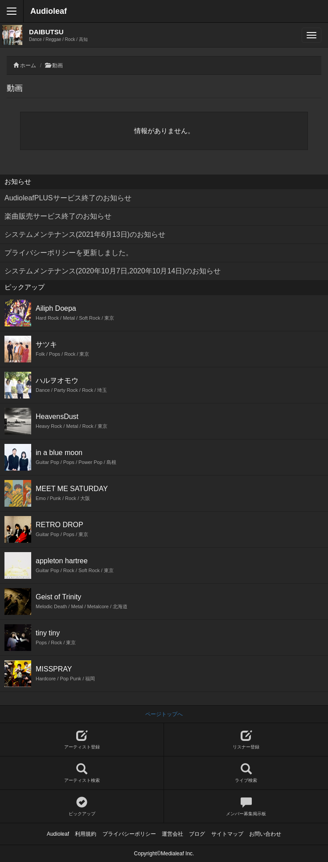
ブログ (197, 834)
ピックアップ (82, 806)
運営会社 (172, 834)
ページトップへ (164, 714)
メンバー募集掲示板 (246, 806)
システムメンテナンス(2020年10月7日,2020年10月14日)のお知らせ (112, 271)
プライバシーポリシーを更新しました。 (68, 252)
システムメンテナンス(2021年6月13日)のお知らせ (84, 234)
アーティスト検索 (82, 773)
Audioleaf (48, 11)
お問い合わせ (265, 834)
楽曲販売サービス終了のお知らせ (57, 216)
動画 (57, 65)
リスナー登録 (246, 739)
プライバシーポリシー (129, 834)
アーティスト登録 (82, 739)
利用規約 (85, 834)
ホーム (28, 65)
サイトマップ (227, 834)
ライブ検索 (246, 773)
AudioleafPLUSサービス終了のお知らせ (67, 198)
